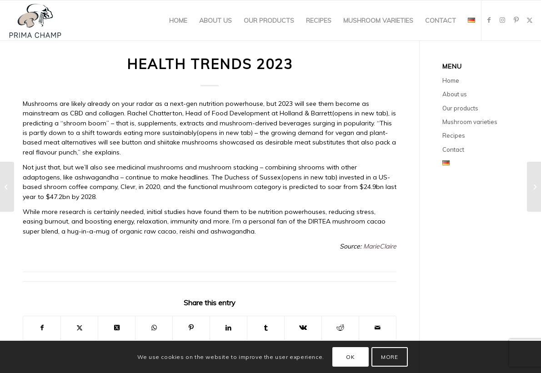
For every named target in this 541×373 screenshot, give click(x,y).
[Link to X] (529, 20)
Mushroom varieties (469, 121)
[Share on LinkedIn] (228, 327)
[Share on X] (79, 327)
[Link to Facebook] (489, 20)
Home (450, 80)
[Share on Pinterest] (191, 327)
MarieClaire (379, 246)
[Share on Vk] (303, 327)
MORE (389, 356)
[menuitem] (178, 20)
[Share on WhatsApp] (153, 327)
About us (454, 94)
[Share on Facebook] (41, 327)
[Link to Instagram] (502, 20)
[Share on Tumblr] (265, 327)
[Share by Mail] (377, 327)
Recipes (453, 135)
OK (350, 356)
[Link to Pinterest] (516, 20)
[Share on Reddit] (340, 327)
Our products (460, 108)
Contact (453, 149)
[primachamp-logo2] (35, 20)
